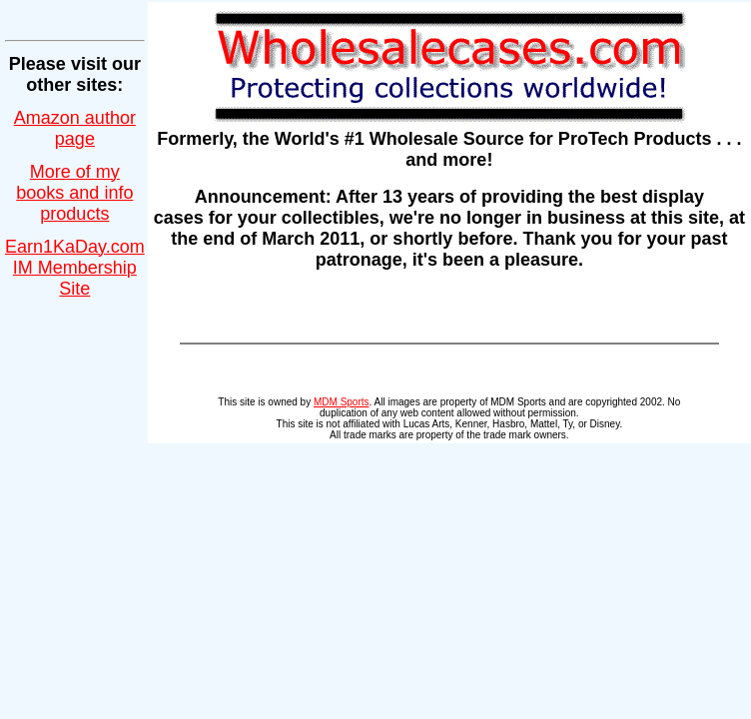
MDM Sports (342, 401)
